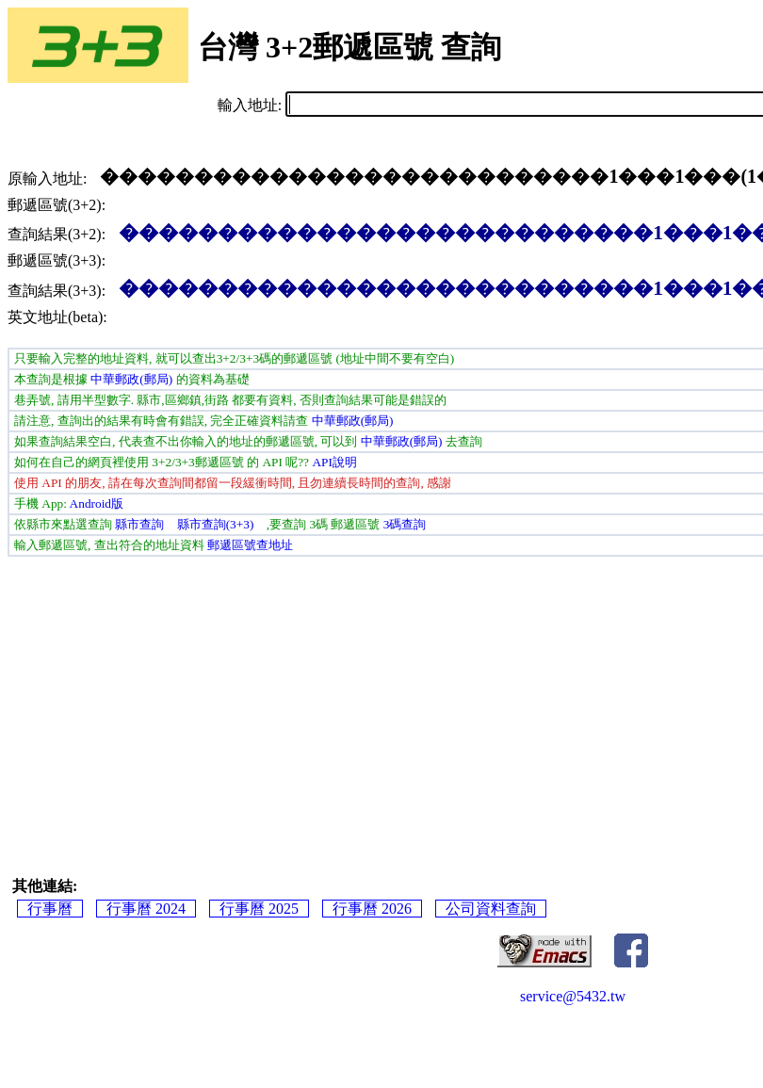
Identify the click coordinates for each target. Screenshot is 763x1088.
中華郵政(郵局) (131, 379)
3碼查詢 (405, 524)
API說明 (334, 462)
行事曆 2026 (372, 909)
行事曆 (50, 909)
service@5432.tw (572, 996)
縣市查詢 (139, 524)
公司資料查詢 (491, 909)
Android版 (96, 503)
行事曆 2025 (259, 909)
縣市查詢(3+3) (215, 524)
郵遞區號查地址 (250, 545)
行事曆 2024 (146, 909)
